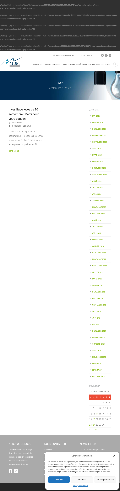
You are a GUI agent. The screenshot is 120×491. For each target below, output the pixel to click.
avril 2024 (96, 194)
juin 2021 (96, 318)
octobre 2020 (98, 344)
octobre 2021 (98, 298)
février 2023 (97, 240)
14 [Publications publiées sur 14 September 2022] (97, 413)
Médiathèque (95, 64)
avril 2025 (96, 148)
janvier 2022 (98, 285)
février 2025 (97, 162)
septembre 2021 (99, 305)
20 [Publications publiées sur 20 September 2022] (93, 419)
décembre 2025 (99, 129)
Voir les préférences (105, 479)
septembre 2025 (99, 142)
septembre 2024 (99, 175)
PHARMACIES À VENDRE (78, 64)
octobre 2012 (98, 377)
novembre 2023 (99, 207)
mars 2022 (96, 279)
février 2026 (97, 122)
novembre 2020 (99, 337)
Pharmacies (37, 64)
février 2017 (97, 363)
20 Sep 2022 (17, 123)
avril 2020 (96, 350)
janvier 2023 (98, 246)
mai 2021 (96, 324)
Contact (106, 64)
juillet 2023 (97, 227)
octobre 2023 (98, 214)
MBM (65, 64)
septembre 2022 (99, 266)
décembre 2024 (99, 168)
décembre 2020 (99, 331)
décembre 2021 (99, 292)
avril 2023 (96, 233)
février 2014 (97, 370)
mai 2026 (96, 116)
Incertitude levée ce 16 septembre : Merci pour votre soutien (24, 114)
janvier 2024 (98, 201)
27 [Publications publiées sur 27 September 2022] (93, 424)
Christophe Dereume (21, 126)
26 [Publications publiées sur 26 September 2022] (90, 424)
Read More (14, 151)
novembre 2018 (99, 357)
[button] (114, 455)
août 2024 (96, 181)
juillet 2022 (97, 272)
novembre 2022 (99, 259)
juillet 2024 (97, 188)
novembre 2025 (99, 135)
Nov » (96, 429)
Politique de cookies (80, 486)
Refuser (82, 479)
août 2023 (96, 220)
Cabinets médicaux (52, 64)
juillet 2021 (97, 311)
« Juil (91, 429)
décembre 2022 (99, 253)
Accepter (59, 479)
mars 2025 (96, 155)
